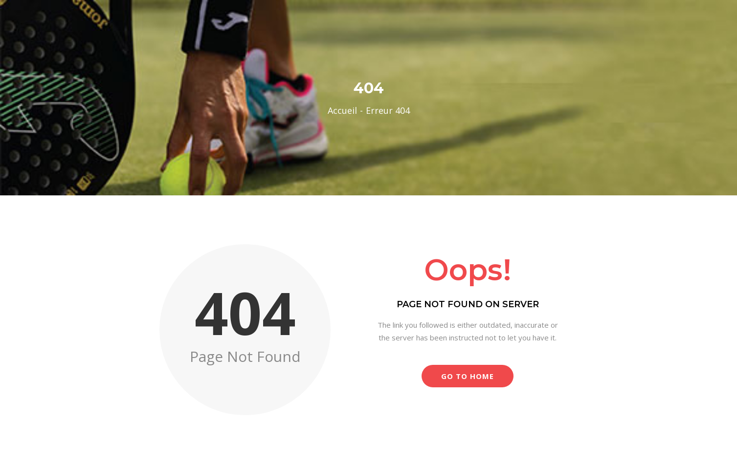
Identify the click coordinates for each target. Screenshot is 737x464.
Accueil (342, 110)
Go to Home (467, 376)
